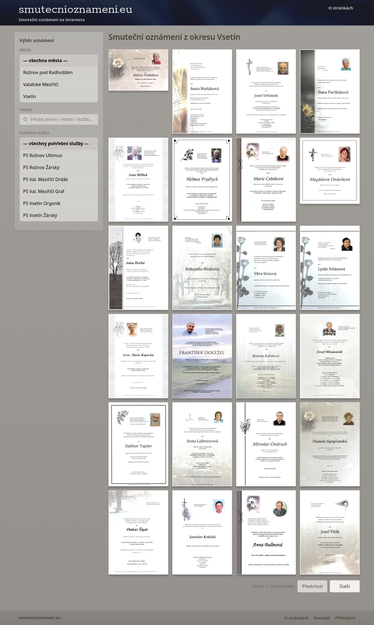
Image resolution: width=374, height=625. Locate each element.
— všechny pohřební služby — (56, 143)
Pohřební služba (34, 132)
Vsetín (29, 96)
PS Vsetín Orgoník (41, 203)
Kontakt (322, 618)
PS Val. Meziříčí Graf (43, 191)
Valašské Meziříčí (40, 84)
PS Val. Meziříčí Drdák (45, 179)
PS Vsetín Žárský (40, 215)
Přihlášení (345, 618)
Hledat (26, 109)
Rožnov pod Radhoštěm (48, 72)
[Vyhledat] (62, 119)
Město (25, 49)
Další (345, 586)
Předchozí (312, 586)
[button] (138, 70)
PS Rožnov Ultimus (42, 155)
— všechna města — (45, 60)
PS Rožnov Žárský (41, 167)
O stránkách (341, 8)
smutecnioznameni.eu (75, 10)
